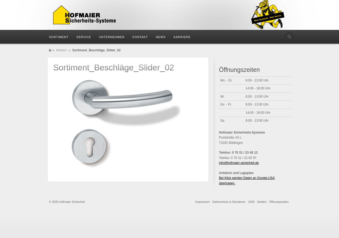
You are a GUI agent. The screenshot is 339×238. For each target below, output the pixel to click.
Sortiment (59, 37)
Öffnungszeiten (279, 201)
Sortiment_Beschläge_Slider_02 (113, 67)
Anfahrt (261, 201)
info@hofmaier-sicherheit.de (239, 163)
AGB (251, 201)
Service (84, 37)
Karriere (181, 37)
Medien (61, 50)
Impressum (202, 201)
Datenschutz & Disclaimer (229, 201)
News (161, 37)
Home (50, 50)
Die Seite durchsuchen (289, 36)
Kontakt (140, 37)
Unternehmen (112, 37)
